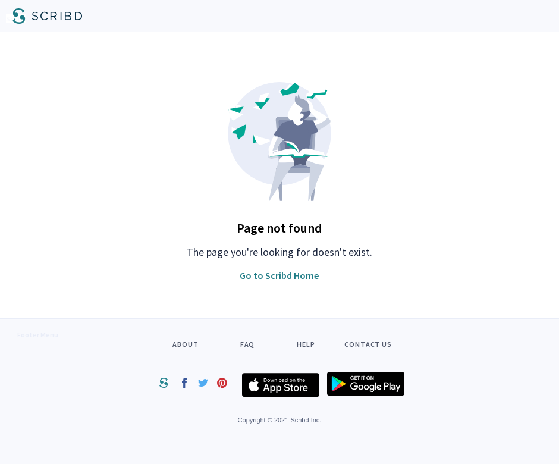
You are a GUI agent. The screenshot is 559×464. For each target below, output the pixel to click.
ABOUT (185, 344)
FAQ (247, 344)
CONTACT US (368, 344)
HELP (306, 344)
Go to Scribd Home (279, 275)
